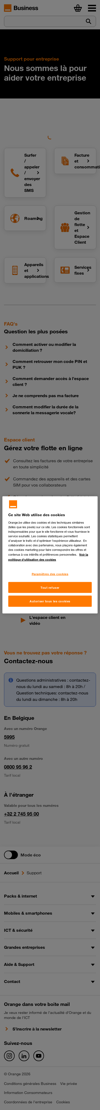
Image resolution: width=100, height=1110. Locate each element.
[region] (49, 555)
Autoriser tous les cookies (50, 601)
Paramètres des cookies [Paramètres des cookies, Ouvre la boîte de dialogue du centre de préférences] (50, 574)
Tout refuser (50, 587)
